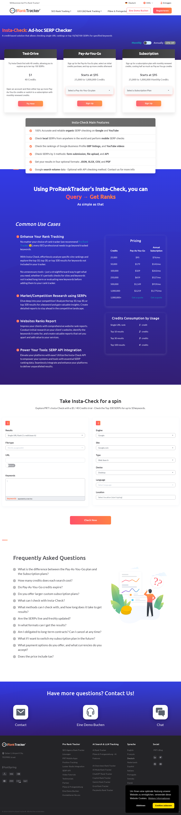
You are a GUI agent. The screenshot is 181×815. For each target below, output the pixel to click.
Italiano (130, 770)
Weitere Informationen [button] (159, 798)
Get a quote (137, 297)
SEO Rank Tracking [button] (60, 11)
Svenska (130, 778)
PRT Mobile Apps (69, 758)
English (130, 750)
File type (9, 442)
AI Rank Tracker (99, 750)
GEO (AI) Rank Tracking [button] (88, 11)
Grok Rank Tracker (101, 786)
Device (99, 467)
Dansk (130, 783)
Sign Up (89, 103)
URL (7, 455)
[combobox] (90, 90)
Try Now (31, 103)
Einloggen (166, 3)
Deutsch (130, 3)
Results (8, 430)
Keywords (10, 475)
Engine (99, 430)
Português (131, 774)
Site (98, 442)
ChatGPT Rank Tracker (102, 774)
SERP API (66, 770)
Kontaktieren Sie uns (71, 795)
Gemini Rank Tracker (101, 782)
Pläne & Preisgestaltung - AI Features (104, 756)
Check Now (90, 520)
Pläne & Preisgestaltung (119, 11)
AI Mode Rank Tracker (102, 770)
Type (98, 455)
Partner (65, 783)
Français (131, 754)
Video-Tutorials (69, 774)
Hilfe (147, 3)
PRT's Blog (158, 750)
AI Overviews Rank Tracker (104, 765)
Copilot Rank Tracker (102, 778)
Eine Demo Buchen (70, 791)
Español (130, 766)
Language (100, 479)
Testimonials (67, 778)
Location (100, 492)
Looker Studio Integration (73, 766)
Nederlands (132, 762)
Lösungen (66, 754)
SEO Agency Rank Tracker (73, 750)
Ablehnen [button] (140, 805)
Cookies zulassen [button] (163, 805)
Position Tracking (69, 762)
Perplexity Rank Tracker (103, 790)
